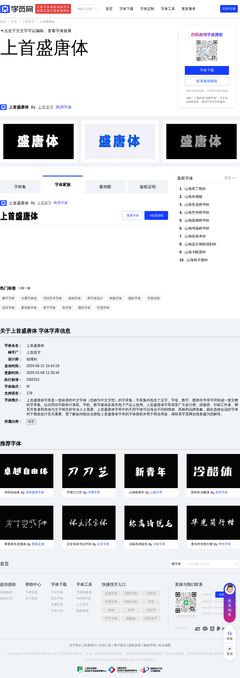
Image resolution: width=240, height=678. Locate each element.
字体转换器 (84, 592)
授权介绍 (6, 598)
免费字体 (57, 604)
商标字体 (131, 601)
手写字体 (111, 618)
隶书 (131, 610)
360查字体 (83, 598)
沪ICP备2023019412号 (100, 659)
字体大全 (57, 610)
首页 (109, 9)
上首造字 (28, 21)
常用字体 (111, 601)
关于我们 (75, 645)
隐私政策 (135, 645)
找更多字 (151, 618)
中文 (14, 21)
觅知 (64, 653)
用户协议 (120, 645)
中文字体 (57, 592)
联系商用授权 (207, 81)
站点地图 (164, 645)
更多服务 (189, 9)
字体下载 (126, 9)
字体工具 (168, 9)
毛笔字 (151, 610)
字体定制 (147, 9)
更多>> (230, 178)
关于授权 (31, 598)
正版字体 (111, 593)
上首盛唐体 (19, 203)
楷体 (111, 610)
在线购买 (6, 592)
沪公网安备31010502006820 (136, 659)
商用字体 (64, 107)
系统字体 (131, 593)
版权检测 (82, 610)
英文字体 (57, 598)
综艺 (31, 421)
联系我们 (90, 645)
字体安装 (31, 592)
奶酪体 (131, 618)
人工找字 (82, 604)
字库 (151, 601)
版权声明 (150, 645)
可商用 (151, 593)
